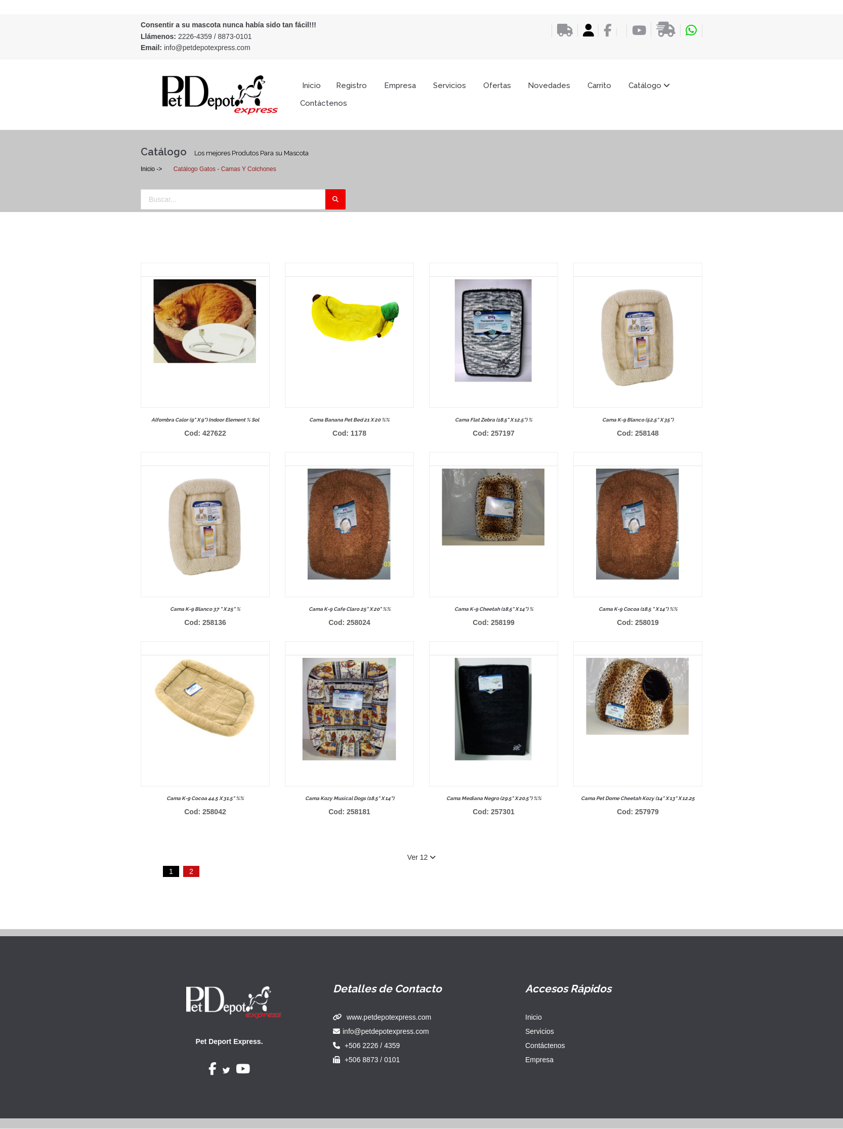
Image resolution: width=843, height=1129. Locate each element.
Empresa (400, 85)
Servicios (449, 85)
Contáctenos (323, 103)
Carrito (599, 85)
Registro (351, 85)
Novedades (549, 85)
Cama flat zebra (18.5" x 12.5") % (493, 420)
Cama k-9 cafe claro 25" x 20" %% (350, 609)
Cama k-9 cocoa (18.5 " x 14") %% (638, 609)
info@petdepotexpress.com (207, 48)
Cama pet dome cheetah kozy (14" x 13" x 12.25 (638, 798)
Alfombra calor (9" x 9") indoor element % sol (205, 420)
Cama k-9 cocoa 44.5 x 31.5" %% (205, 798)
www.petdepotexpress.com (389, 1017)
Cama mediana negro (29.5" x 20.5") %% (493, 798)
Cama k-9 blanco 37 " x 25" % (205, 609)
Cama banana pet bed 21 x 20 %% (349, 420)
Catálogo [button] (649, 85)
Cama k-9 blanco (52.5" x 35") (637, 420)
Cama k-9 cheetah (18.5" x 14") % (493, 609)
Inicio (311, 85)
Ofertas (497, 85)
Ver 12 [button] (421, 857)
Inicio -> (151, 169)
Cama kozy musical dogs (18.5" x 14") (349, 798)
